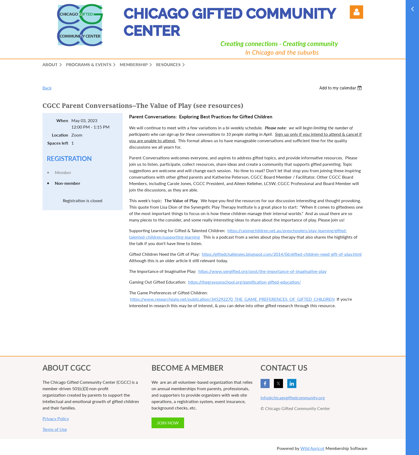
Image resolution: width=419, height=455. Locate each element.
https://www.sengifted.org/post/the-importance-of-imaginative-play (262, 271)
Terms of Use (54, 429)
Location (60, 134)
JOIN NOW (168, 422)
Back (47, 87)
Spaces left (57, 142)
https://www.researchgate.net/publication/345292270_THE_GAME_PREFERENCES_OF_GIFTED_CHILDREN (232, 299)
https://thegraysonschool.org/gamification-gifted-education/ (244, 281)
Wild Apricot (312, 448)
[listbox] (341, 88)
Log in (356, 12)
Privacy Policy (55, 418)
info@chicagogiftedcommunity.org (293, 397)
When (62, 120)
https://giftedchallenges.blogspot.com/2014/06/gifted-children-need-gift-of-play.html (282, 254)
